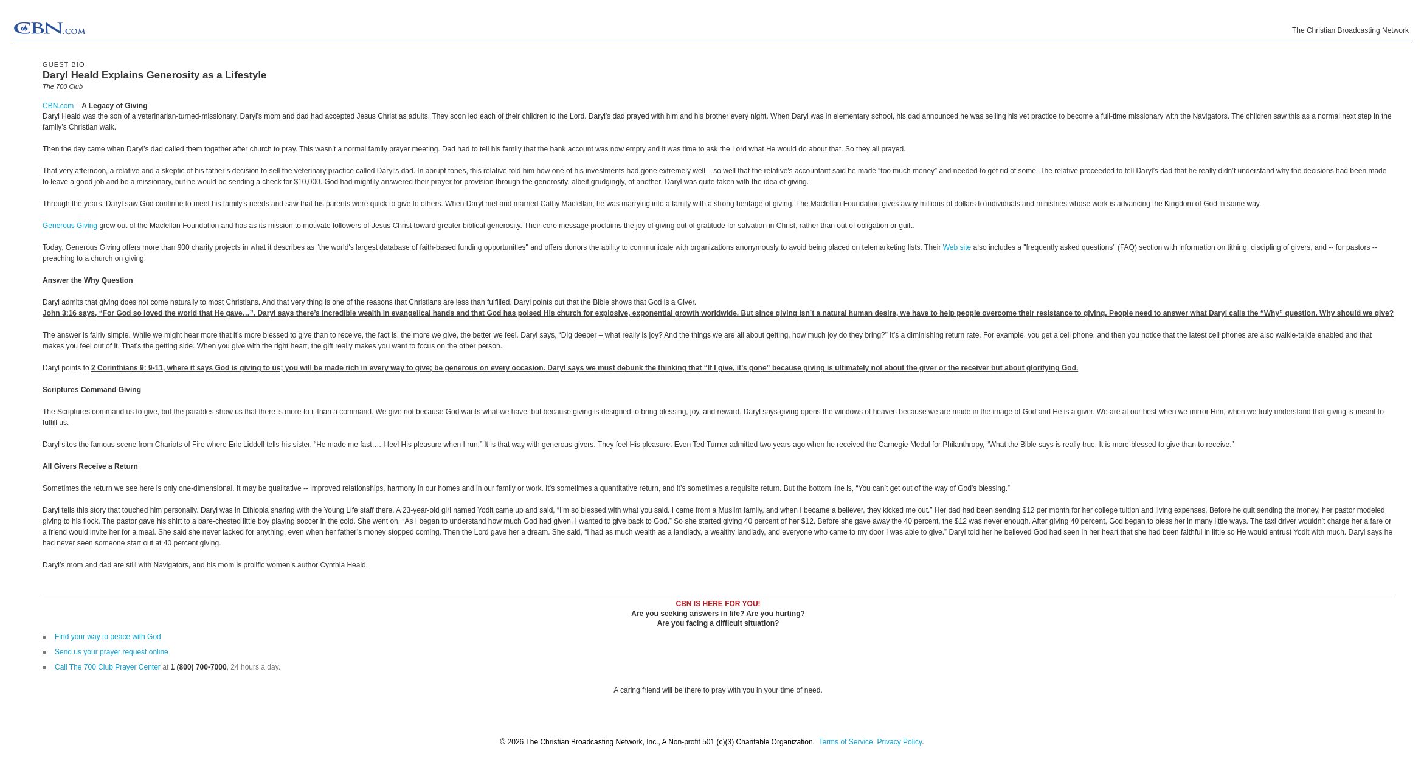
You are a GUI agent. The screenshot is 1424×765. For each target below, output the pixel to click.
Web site (957, 247)
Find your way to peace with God (108, 636)
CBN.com (58, 106)
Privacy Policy (899, 742)
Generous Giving (71, 225)
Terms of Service (845, 742)
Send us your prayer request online (111, 652)
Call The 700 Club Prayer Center (108, 667)
